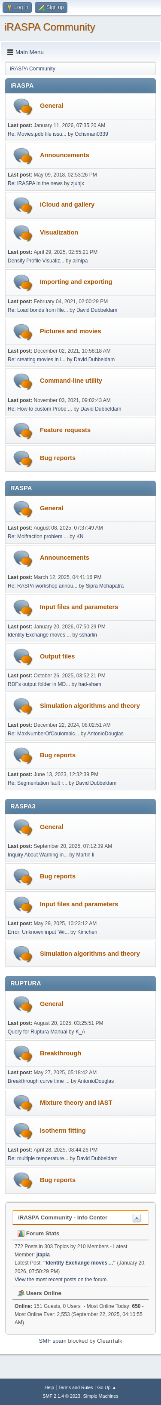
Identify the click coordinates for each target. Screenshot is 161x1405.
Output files (57, 656)
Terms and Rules (75, 1387)
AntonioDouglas (105, 734)
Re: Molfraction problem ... (38, 536)
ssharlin (88, 635)
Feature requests (65, 430)
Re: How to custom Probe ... (40, 409)
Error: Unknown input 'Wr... (38, 932)
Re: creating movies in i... (37, 360)
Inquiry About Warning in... (38, 855)
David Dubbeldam (96, 310)
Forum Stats (38, 1233)
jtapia (43, 1255)
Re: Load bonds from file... (38, 310)
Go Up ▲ (106, 1387)
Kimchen (87, 932)
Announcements (64, 155)
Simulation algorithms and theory (90, 705)
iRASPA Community (49, 27)
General (52, 105)
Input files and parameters (79, 606)
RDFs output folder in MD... (39, 684)
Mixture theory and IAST (76, 1102)
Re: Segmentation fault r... (37, 783)
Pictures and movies (70, 331)
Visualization (59, 232)
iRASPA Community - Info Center (62, 1217)
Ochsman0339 (91, 134)
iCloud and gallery (67, 204)
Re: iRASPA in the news (35, 183)
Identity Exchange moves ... (39, 635)
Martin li (85, 855)
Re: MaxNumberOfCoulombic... (43, 734)
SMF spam (52, 1341)
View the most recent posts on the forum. (61, 1280)
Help (49, 1387)
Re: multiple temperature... (38, 1158)
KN (80, 536)
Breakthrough (60, 1053)
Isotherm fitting (63, 1130)
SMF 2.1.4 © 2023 (61, 1396)
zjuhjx (77, 183)
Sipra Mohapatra (105, 586)
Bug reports (58, 457)
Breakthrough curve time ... (39, 1081)
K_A (80, 1032)
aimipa (80, 261)
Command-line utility (71, 380)
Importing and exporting (76, 281)
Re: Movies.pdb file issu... (37, 134)
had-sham (90, 684)
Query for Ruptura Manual (37, 1032)
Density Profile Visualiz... (36, 261)
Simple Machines (100, 1396)
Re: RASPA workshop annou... (42, 586)
